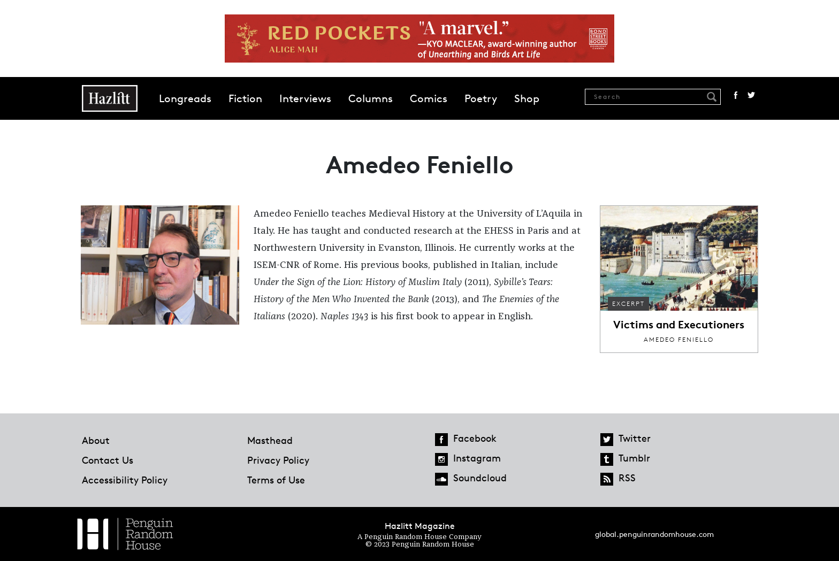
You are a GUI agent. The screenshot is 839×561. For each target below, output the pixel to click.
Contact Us (107, 460)
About (96, 440)
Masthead (270, 440)
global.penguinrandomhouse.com (654, 534)
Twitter (751, 95)
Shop (526, 98)
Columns (370, 98)
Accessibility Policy (124, 480)
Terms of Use (276, 480)
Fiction (245, 98)
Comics (428, 98)
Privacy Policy (278, 460)
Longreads (185, 98)
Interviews (305, 98)
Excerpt (628, 303)
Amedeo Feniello (679, 339)
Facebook (735, 95)
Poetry (480, 98)
